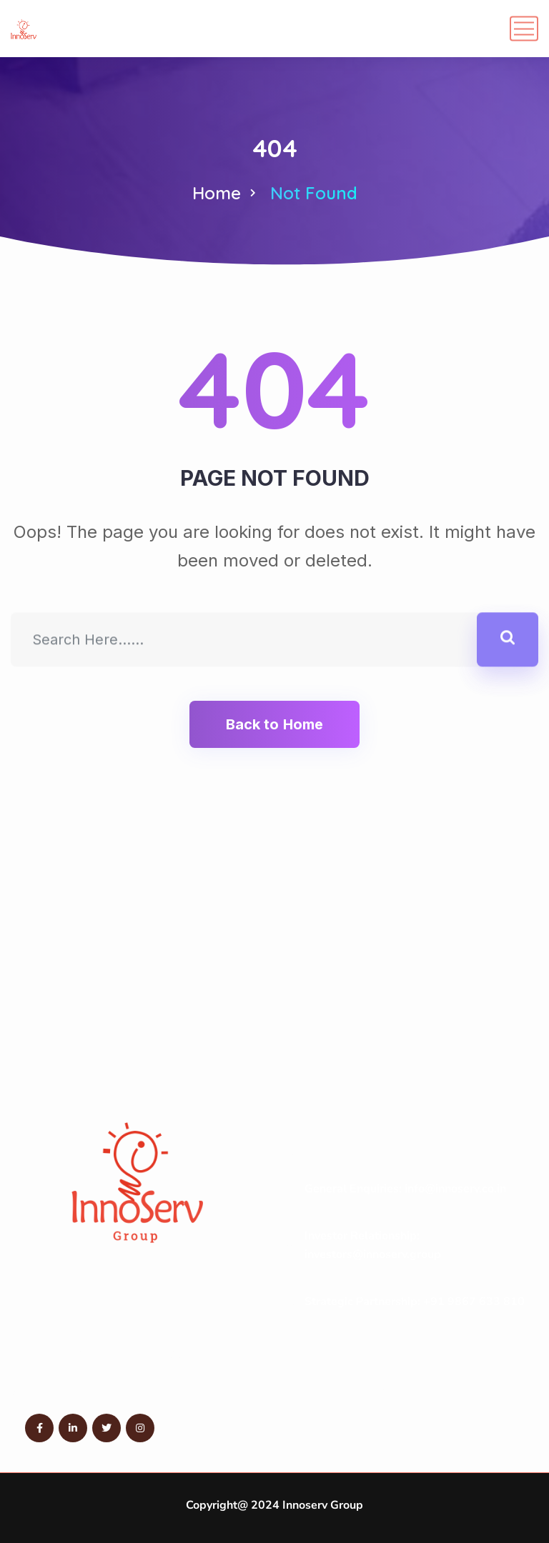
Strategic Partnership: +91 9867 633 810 (415, 1301)
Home (216, 193)
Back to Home (274, 724)
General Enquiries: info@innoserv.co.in (405, 1189)
